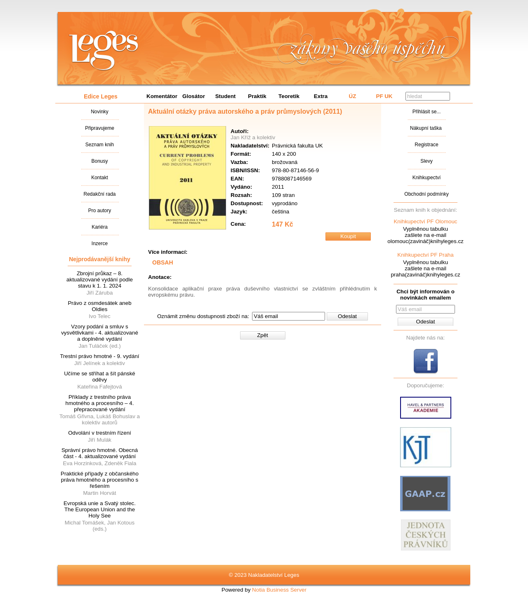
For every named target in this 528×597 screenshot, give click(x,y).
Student (225, 96)
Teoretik (288, 96)
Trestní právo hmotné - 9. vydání (99, 356)
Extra (321, 96)
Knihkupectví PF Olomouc (425, 221)
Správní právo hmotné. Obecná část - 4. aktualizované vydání (99, 453)
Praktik (257, 96)
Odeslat (347, 316)
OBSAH (162, 262)
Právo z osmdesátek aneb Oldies (99, 306)
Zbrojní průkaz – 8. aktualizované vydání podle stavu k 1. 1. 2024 (99, 279)
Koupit (348, 236)
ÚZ (352, 96)
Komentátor (161, 96)
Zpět (262, 335)
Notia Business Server (279, 590)
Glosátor (193, 96)
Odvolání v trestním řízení (99, 433)
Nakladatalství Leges (104, 50)
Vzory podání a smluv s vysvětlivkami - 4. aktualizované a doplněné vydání (99, 332)
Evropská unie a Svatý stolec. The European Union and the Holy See (100, 509)
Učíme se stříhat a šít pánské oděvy (99, 376)
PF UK (384, 96)
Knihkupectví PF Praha (425, 255)
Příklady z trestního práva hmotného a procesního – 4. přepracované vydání (100, 403)
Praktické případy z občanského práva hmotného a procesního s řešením (100, 480)
